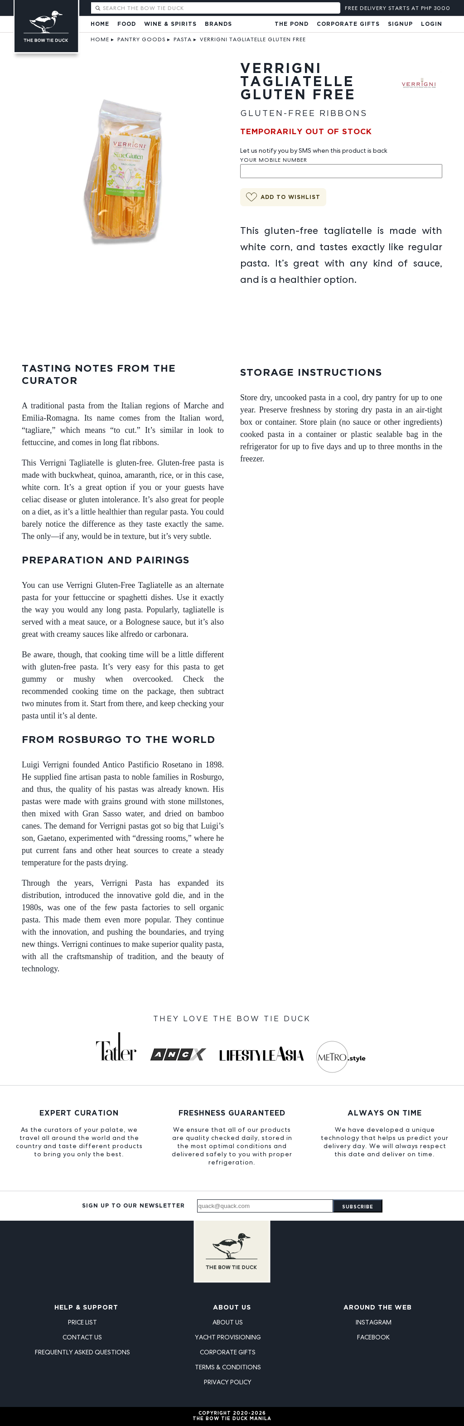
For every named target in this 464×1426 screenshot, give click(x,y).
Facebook (373, 1337)
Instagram (374, 1322)
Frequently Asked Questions (82, 1352)
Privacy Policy (227, 1382)
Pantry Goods (141, 39)
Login (431, 24)
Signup (400, 24)
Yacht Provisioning (228, 1337)
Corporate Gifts (348, 24)
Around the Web (377, 1307)
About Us (232, 1307)
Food (126, 24)
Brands (218, 24)
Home (100, 24)
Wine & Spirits (170, 24)
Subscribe (357, 1207)
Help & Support (86, 1307)
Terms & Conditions (228, 1367)
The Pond (292, 24)
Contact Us (82, 1337)
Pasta (183, 39)
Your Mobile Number (273, 160)
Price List (82, 1322)
